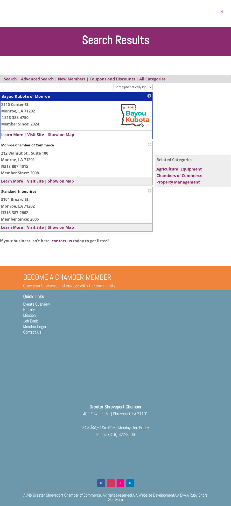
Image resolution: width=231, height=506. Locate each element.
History (29, 309)
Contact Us (32, 332)
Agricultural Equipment (179, 169)
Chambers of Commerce (179, 175)
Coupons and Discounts (112, 79)
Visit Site (35, 134)
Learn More (12, 134)
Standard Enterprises (18, 191)
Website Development (156, 495)
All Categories (152, 79)
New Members (71, 79)
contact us (62, 240)
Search (10, 79)
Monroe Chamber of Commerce (27, 145)
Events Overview (36, 304)
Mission (29, 315)
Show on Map (61, 134)
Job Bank (30, 321)
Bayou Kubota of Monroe (25, 96)
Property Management (178, 182)
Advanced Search (37, 79)
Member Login (34, 326)
